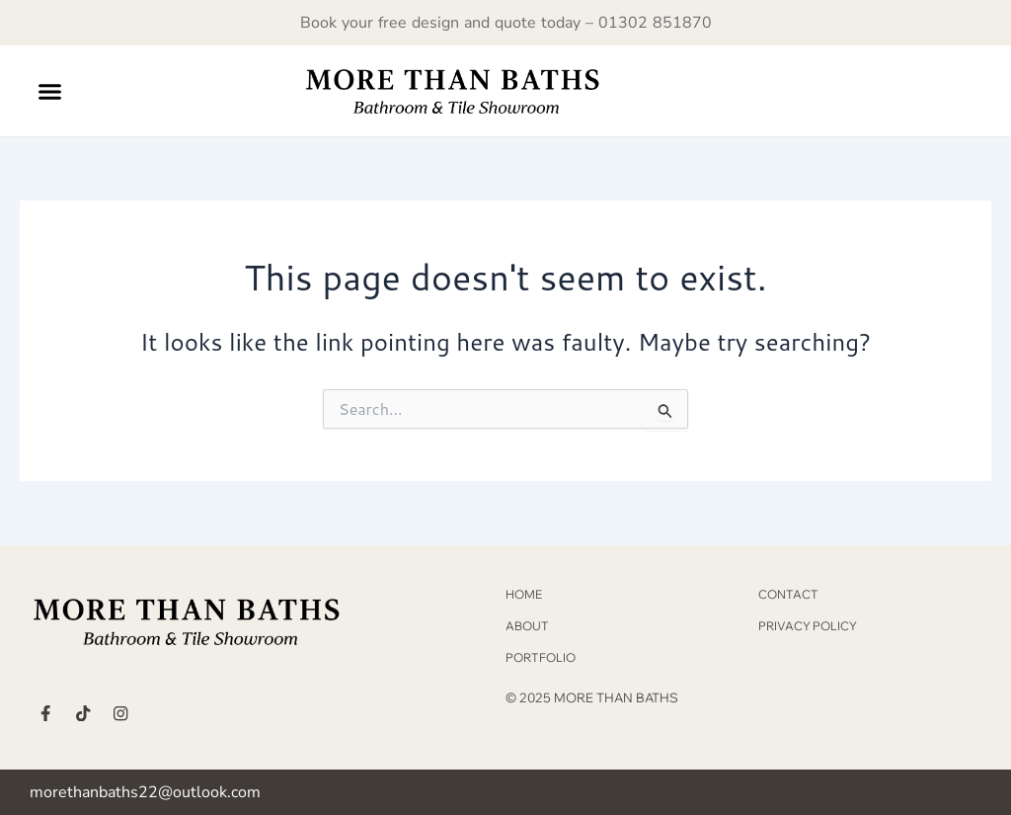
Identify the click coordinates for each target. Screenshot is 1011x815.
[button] (50, 91)
